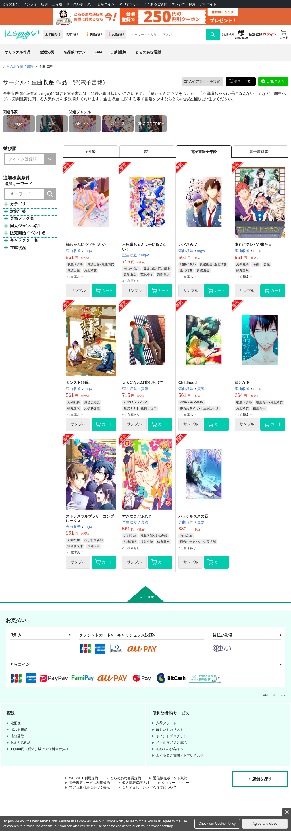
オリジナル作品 (17, 52)
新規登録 (255, 34)
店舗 (44, 4)
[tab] (90, 151)
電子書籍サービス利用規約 (89, 783)
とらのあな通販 (148, 52)
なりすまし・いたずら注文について (149, 788)
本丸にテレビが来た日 (253, 244)
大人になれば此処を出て (142, 382)
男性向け (94, 34)
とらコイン (106, 4)
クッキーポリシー (175, 783)
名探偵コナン (74, 52)
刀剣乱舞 (118, 52)
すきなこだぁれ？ (137, 516)
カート (104, 291)
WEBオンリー (129, 4)
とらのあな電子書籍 (18, 66)
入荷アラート (202, 81)
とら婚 (57, 4)
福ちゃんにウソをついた (172, 93)
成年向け (72, 34)
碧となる (242, 382)
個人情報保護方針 (135, 783)
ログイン (270, 34)
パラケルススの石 (193, 516)
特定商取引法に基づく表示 (89, 788)
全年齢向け (53, 34)
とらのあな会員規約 (125, 778)
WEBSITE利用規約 (83, 778)
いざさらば (187, 244)
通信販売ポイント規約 (170, 778)
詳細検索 (228, 34)
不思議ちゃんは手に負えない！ (230, 93)
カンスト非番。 (79, 382)
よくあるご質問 (155, 4)
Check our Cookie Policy (217, 824)
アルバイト (208, 4)
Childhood (187, 382)
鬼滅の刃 (47, 52)
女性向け (115, 34)
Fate (98, 52)
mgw (45, 93)
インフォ (30, 4)
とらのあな (10, 4)
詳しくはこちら (274, 694)
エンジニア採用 (184, 4)
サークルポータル (79, 4)
